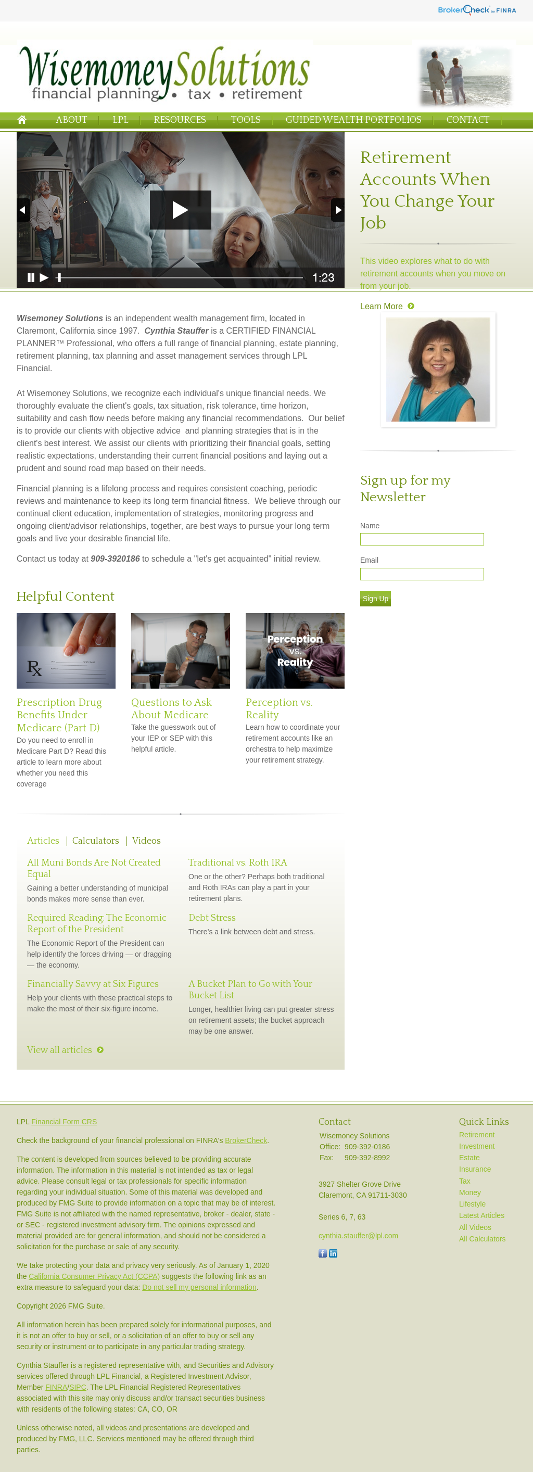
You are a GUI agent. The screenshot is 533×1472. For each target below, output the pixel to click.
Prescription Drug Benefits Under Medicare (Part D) (59, 715)
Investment (476, 1146)
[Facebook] (323, 1255)
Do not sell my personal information (199, 1287)
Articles (43, 841)
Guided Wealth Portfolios (354, 120)
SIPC (77, 1387)
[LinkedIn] (333, 1255)
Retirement (476, 1135)
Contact (468, 120)
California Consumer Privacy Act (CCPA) (94, 1276)
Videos (146, 841)
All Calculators (482, 1239)
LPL (120, 120)
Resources (180, 120)
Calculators (95, 841)
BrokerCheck (246, 1140)
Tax (465, 1181)
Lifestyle (472, 1204)
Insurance (475, 1169)
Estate (469, 1157)
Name (369, 526)
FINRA (56, 1387)
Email (369, 560)
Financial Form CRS (64, 1122)
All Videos (475, 1227)
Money (470, 1192)
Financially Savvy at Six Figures (93, 984)
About (71, 120)
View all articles (59, 1050)
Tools (246, 120)
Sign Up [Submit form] (375, 598)
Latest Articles (481, 1215)
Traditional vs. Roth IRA (237, 863)
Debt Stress (212, 918)
